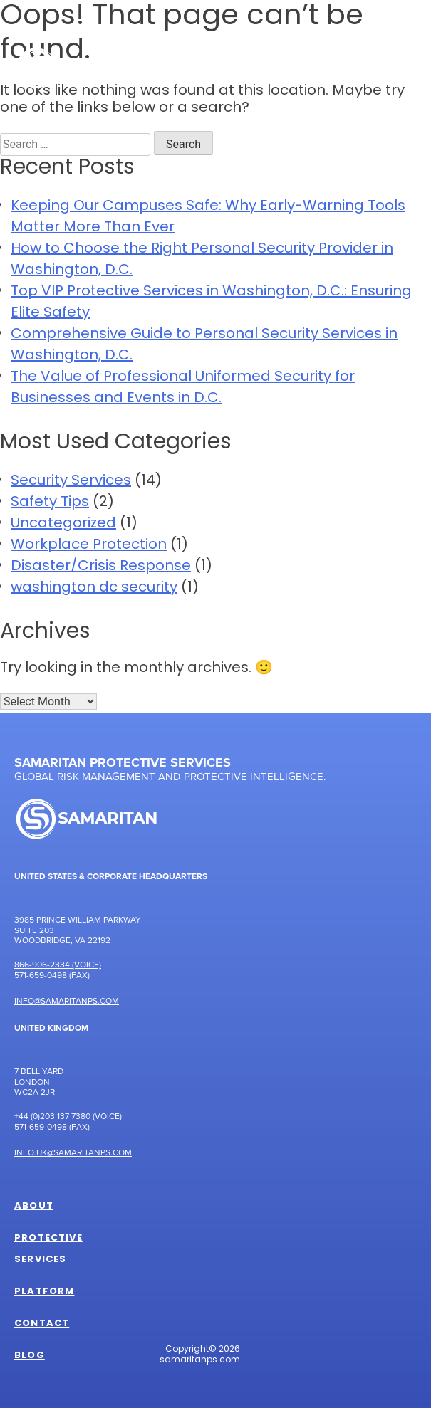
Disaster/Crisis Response (101, 566)
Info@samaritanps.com (66, 1000)
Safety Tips (50, 502)
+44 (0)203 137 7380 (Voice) (68, 1116)
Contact (41, 1324)
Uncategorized (63, 524)
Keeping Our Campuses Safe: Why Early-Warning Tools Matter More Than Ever (208, 217)
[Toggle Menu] (398, 67)
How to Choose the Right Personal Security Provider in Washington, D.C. (202, 260)
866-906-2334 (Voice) (57, 964)
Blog (29, 1356)
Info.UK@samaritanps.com (73, 1152)
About (33, 1206)
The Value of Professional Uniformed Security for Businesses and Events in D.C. (183, 388)
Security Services (71, 481)
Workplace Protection (89, 545)
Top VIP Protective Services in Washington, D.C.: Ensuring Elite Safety (211, 302)
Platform (44, 1292)
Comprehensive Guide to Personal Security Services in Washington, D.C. (204, 345)
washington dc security (94, 588)
